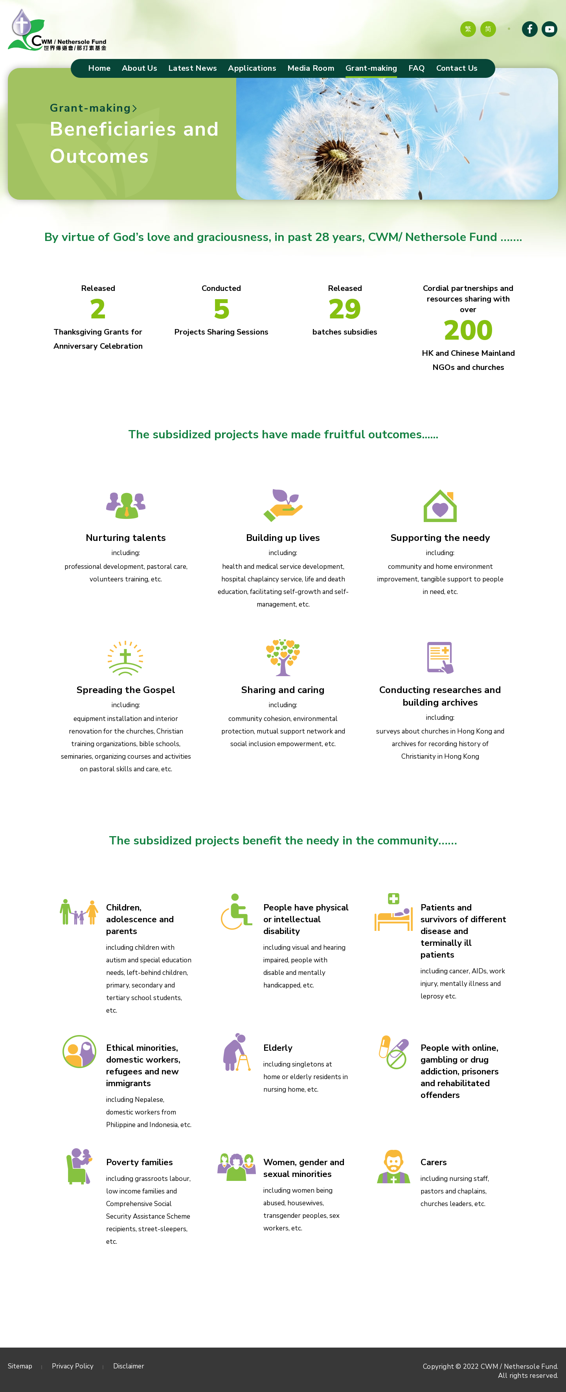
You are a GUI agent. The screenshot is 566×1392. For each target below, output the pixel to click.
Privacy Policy (73, 1366)
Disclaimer (128, 1366)
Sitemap (20, 1366)
